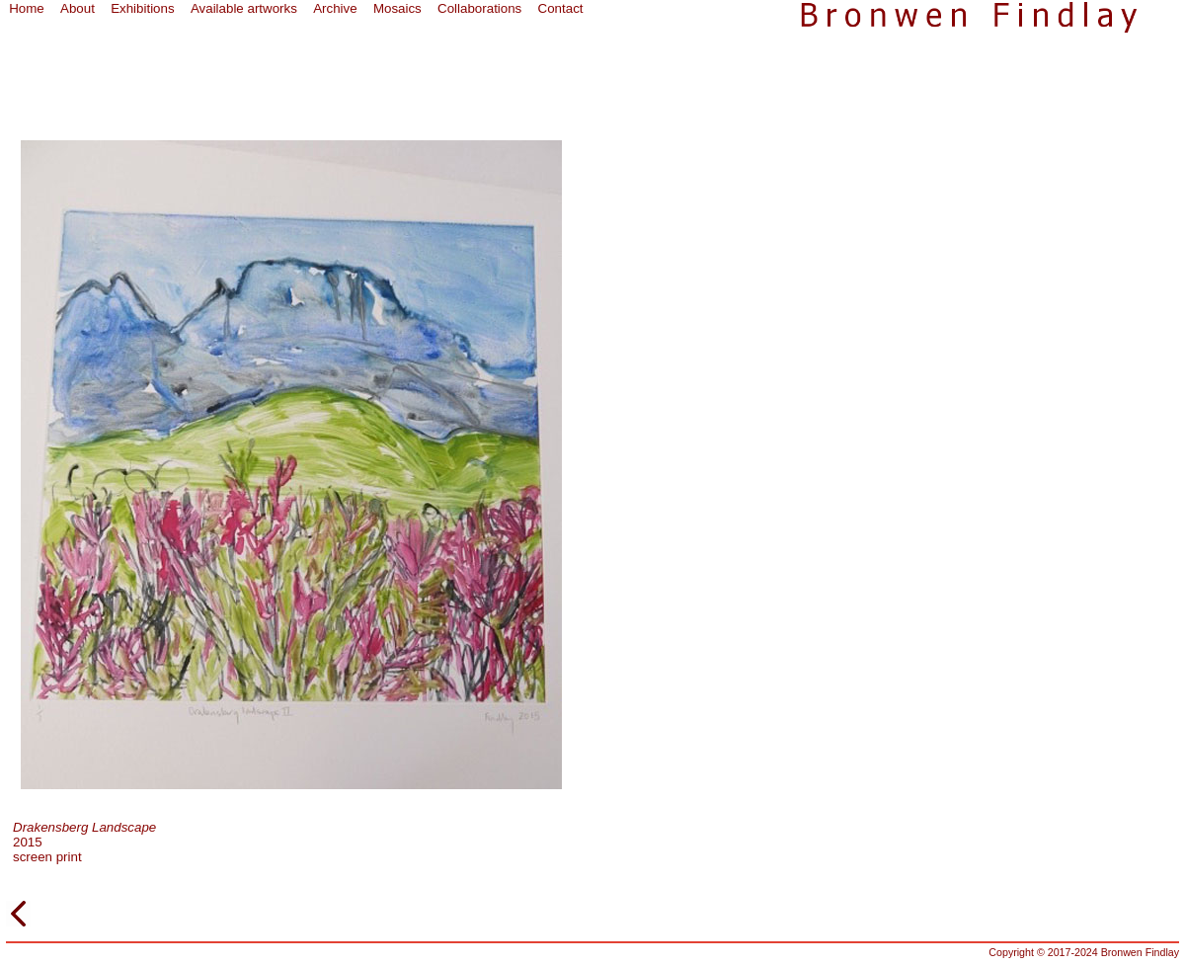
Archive (334, 8)
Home (26, 8)
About (77, 8)
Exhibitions (142, 8)
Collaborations (479, 8)
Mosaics (397, 8)
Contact (561, 8)
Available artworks (244, 8)
